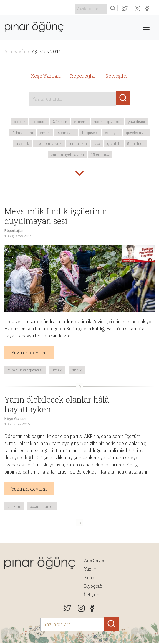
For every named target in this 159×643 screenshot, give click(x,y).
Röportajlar (83, 76)
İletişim (91, 594)
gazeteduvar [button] (136, 132)
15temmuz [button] (100, 154)
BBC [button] (97, 143)
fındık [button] (77, 370)
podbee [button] (19, 121)
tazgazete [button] (90, 132)
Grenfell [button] (113, 143)
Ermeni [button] (80, 121)
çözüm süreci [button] (42, 506)
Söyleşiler (116, 76)
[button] (79, 174)
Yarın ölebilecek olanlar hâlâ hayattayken (56, 404)
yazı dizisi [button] (136, 121)
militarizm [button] (78, 143)
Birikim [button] (14, 506)
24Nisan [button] (60, 121)
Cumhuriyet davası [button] (67, 154)
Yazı (88, 569)
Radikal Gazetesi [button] (107, 121)
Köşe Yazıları (46, 76)
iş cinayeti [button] (66, 132)
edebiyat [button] (112, 132)
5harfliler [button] (135, 143)
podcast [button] (39, 121)
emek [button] (44, 132)
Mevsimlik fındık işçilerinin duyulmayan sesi (55, 216)
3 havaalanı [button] (23, 132)
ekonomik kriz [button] (49, 143)
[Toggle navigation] (146, 27)
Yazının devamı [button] (29, 352)
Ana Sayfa (14, 51)
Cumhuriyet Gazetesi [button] (25, 370)
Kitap (89, 577)
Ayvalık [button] (22, 143)
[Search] (91, 9)
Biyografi (93, 586)
